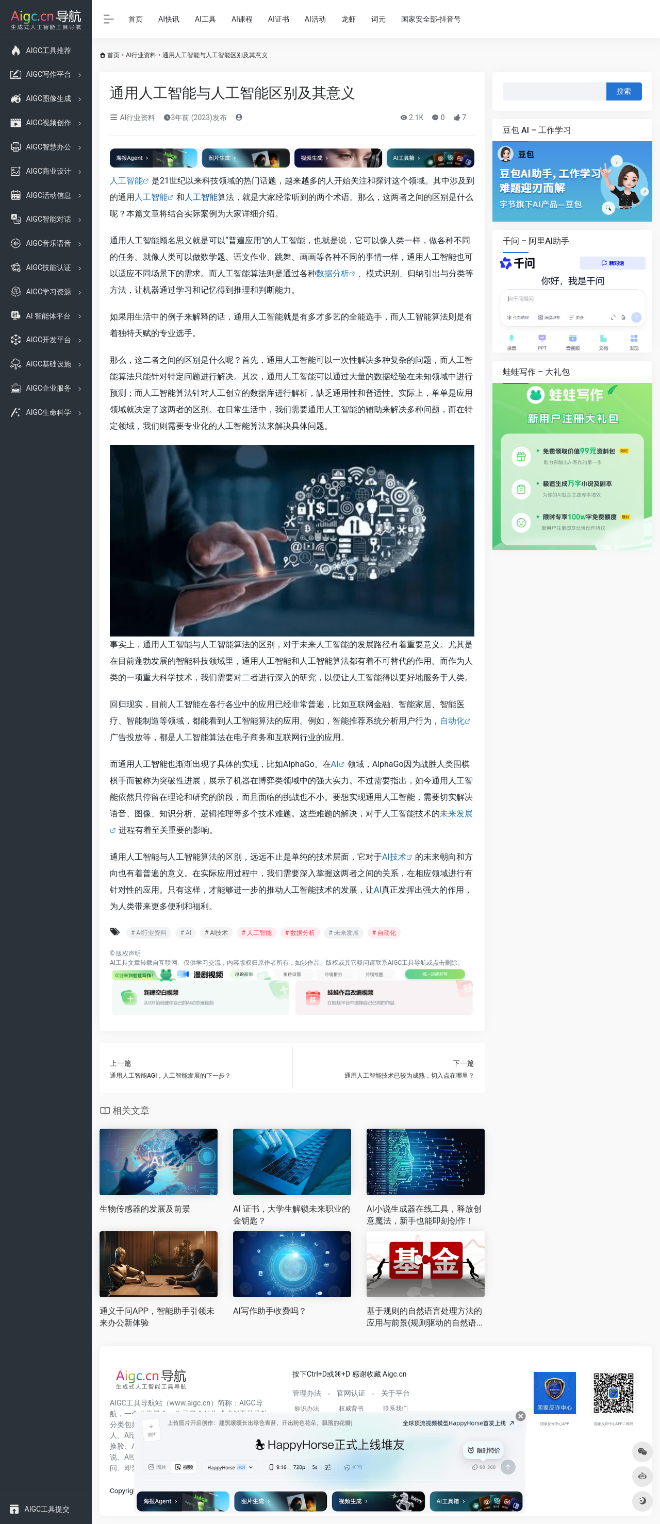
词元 (378, 19)
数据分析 (332, 273)
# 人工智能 (256, 932)
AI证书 (278, 19)
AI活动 (315, 19)
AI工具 (205, 19)
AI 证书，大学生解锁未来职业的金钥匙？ (291, 1215)
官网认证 (351, 1393)
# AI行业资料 (149, 932)
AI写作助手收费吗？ (270, 1311)
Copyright (124, 1491)
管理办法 (306, 1393)
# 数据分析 (300, 932)
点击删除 (445, 962)
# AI (185, 932)
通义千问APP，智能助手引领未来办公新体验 (157, 1317)
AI (335, 764)
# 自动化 (384, 932)
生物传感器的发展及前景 (145, 1209)
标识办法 (306, 1408)
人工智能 (126, 181)
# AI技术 (216, 932)
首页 (135, 19)
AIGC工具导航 (407, 962)
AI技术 (394, 857)
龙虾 (348, 19)
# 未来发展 (343, 932)
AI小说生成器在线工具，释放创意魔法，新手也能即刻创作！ (424, 1215)
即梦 (131, 1468)
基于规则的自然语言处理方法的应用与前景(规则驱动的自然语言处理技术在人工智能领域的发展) (424, 1317)
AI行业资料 (141, 55)
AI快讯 (168, 19)
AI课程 (242, 19)
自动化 (452, 721)
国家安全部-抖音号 (431, 19)
